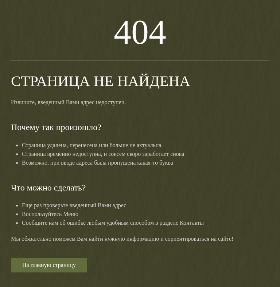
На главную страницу (49, 265)
